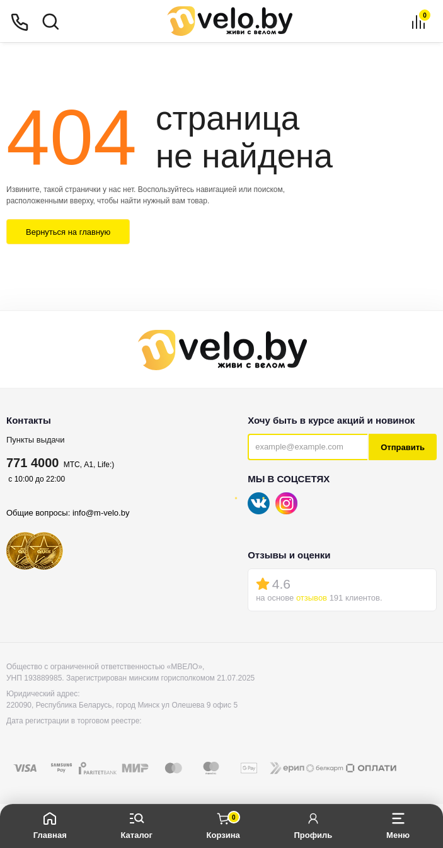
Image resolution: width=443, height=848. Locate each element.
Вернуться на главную (68, 232)
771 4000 (32, 463)
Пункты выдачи (35, 439)
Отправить (403, 447)
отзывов (311, 597)
